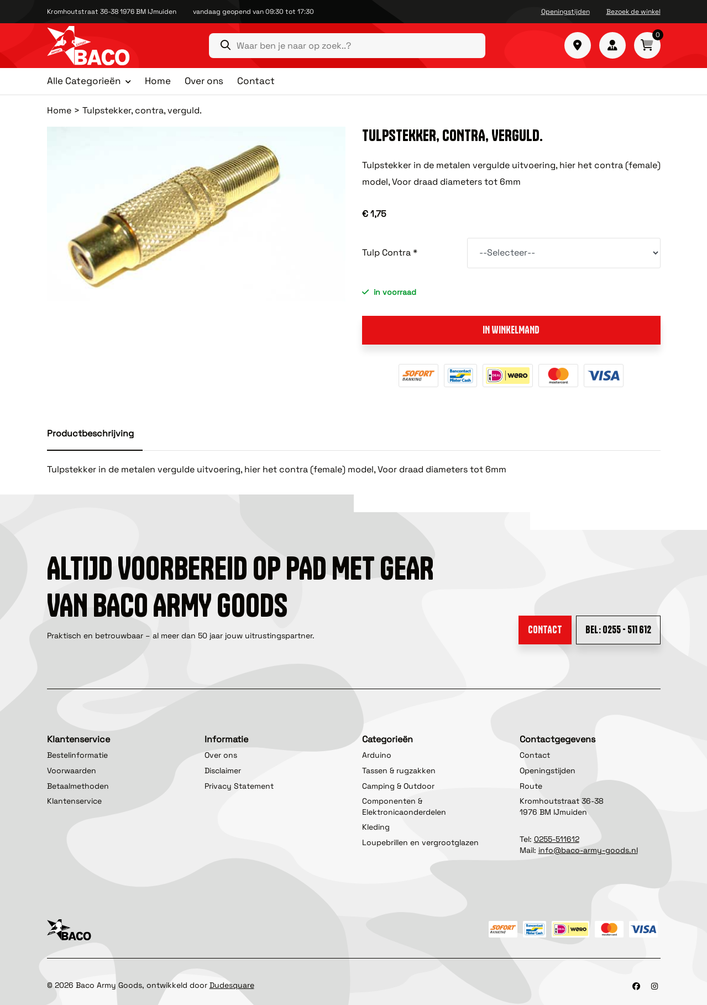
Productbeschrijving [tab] (90, 433)
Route (531, 786)
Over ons (204, 80)
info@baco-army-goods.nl (588, 850)
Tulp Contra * (389, 252)
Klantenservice (74, 801)
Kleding (376, 827)
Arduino (376, 755)
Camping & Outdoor (398, 786)
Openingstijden (565, 11)
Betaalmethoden (78, 786)
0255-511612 (556, 839)
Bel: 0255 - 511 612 (618, 629)
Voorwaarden (71, 770)
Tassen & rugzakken (399, 770)
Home (158, 80)
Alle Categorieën (84, 81)
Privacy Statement (239, 786)
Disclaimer (223, 770)
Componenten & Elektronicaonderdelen (404, 806)
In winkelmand (511, 330)
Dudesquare (232, 985)
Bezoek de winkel (633, 11)
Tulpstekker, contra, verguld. (142, 110)
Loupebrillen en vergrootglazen (420, 842)
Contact (256, 80)
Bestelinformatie (77, 755)
